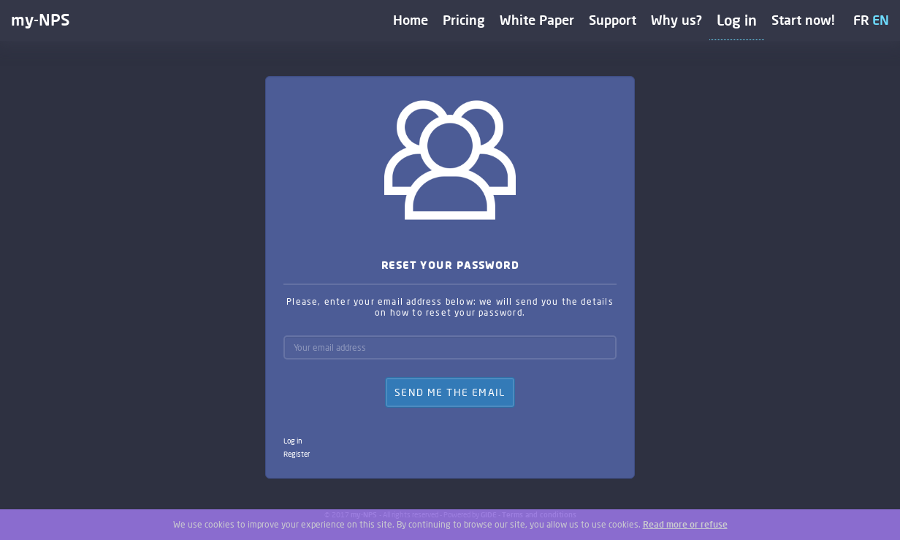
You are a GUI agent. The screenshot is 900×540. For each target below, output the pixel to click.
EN (880, 20)
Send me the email (450, 392)
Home (410, 20)
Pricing (464, 20)
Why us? (676, 20)
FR (861, 20)
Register (296, 453)
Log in (737, 19)
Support (612, 20)
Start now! (803, 20)
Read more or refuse (685, 524)
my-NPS (40, 19)
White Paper (537, 20)
